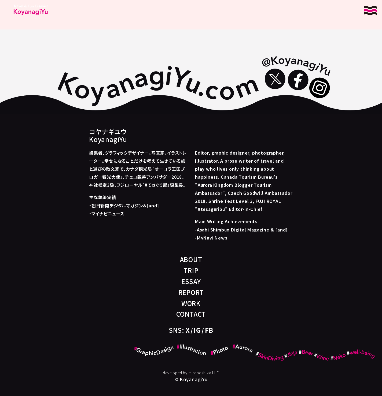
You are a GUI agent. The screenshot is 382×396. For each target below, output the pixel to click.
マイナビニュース (107, 213)
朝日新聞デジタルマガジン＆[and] (125, 205)
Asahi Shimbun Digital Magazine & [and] (242, 229)
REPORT (191, 292)
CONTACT (191, 314)
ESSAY (191, 281)
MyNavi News (212, 237)
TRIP (190, 270)
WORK (191, 303)
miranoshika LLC (204, 372)
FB (209, 330)
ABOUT (191, 259)
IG (197, 330)
